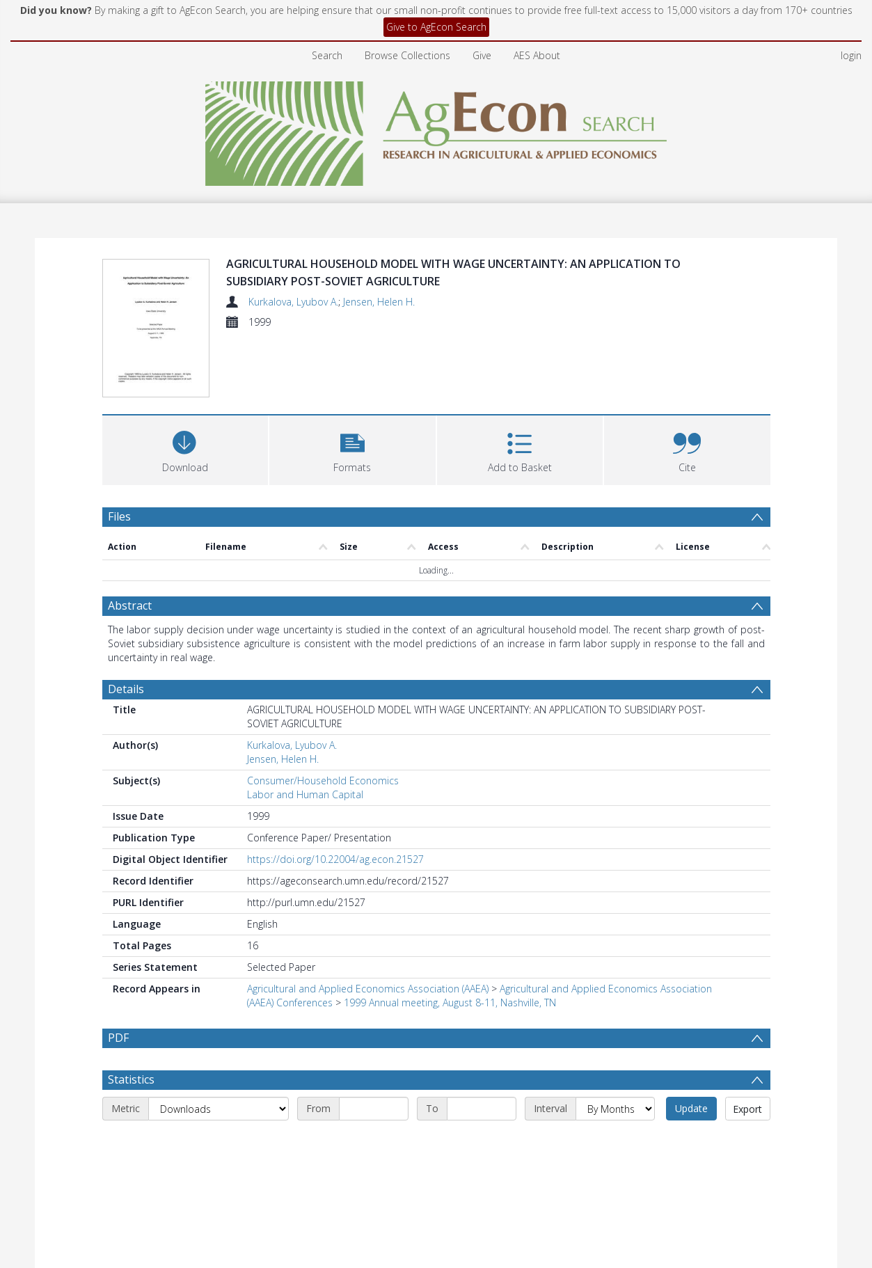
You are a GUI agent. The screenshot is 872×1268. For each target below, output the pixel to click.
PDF (118, 973)
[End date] (481, 1044)
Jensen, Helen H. (379, 301)
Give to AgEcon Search (436, 26)
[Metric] (218, 1044)
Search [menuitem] (327, 55)
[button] (352, 384)
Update (691, 1044)
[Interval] (615, 1044)
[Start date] (374, 1044)
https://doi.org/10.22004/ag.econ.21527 (335, 795)
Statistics (131, 1015)
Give (482, 55)
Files (119, 452)
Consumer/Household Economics (323, 716)
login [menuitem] (851, 55)
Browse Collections (407, 55)
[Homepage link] (436, 129)
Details (126, 625)
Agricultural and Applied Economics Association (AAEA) (368, 924)
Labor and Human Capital (305, 730)
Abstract (130, 541)
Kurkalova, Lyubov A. (293, 301)
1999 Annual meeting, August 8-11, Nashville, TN (450, 938)
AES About (537, 55)
